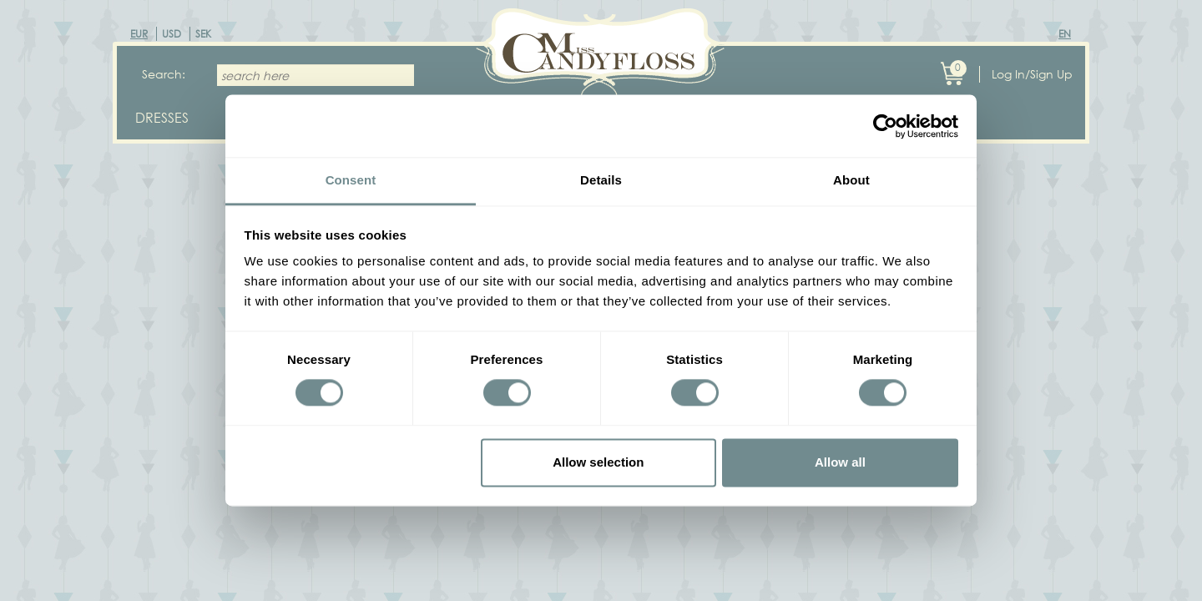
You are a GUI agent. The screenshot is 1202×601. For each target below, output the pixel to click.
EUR (139, 34)
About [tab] (851, 180)
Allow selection (598, 462)
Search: (163, 74)
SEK (203, 34)
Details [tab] (601, 180)
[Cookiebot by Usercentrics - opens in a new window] (885, 126)
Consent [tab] (351, 180)
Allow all (840, 462)
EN (1064, 34)
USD (171, 34)
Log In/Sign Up (1032, 74)
